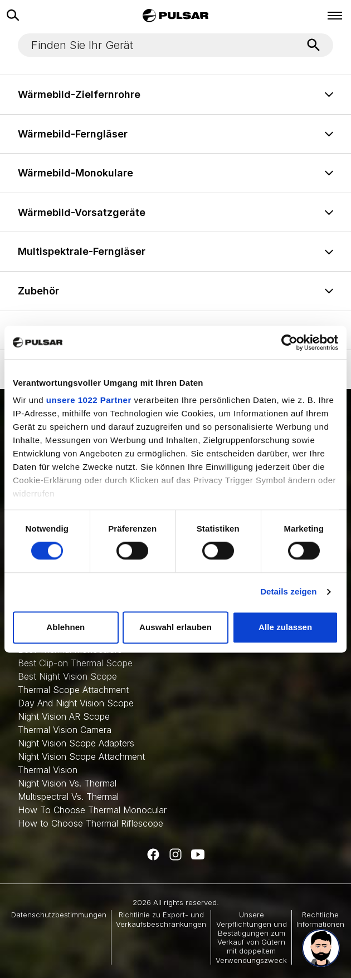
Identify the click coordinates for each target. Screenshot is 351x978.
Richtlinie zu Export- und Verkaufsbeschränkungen (161, 919)
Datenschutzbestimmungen (58, 914)
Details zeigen (288, 592)
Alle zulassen (285, 627)
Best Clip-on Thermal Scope (75, 663)
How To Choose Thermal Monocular (92, 809)
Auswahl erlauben (175, 627)
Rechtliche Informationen (320, 919)
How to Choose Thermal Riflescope (90, 823)
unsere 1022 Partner (88, 400)
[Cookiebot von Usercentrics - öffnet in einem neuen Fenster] (289, 342)
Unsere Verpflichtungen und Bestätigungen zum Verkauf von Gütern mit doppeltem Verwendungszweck (251, 937)
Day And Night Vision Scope (76, 703)
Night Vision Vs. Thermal (67, 783)
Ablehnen (65, 627)
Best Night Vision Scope (67, 676)
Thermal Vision (47, 769)
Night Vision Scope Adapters (76, 743)
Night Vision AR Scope (64, 716)
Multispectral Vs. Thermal (68, 796)
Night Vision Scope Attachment (81, 756)
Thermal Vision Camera (64, 729)
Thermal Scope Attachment (73, 689)
